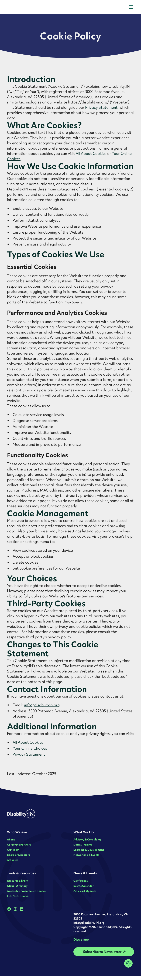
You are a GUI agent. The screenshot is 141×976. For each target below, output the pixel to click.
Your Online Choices (30, 748)
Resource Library (17, 880)
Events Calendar (83, 885)
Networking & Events (86, 854)
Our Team (13, 849)
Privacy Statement (101, 107)
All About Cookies (91, 153)
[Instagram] (15, 909)
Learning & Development (88, 849)
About (11, 839)
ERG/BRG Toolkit (18, 896)
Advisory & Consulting (87, 839)
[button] (130, 7)
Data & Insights (82, 844)
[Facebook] (9, 909)
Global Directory (17, 885)
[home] (29, 7)
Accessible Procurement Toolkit (26, 891)
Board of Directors (18, 854)
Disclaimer (81, 939)
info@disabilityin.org (42, 705)
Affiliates (12, 859)
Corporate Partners (19, 844)
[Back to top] (128, 963)
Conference (80, 880)
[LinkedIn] (22, 909)
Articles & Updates (84, 891)
